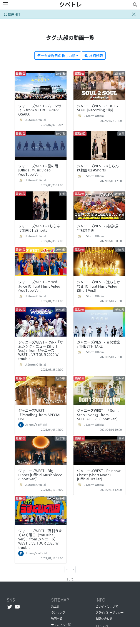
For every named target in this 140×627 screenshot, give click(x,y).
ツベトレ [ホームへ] (70, 4)
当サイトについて (106, 606)
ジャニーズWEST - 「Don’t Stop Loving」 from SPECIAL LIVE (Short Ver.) (98, 414)
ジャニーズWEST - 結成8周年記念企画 (98, 228)
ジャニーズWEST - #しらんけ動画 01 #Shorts (39, 228)
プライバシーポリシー (109, 612)
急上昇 (55, 606)
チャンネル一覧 (61, 624)
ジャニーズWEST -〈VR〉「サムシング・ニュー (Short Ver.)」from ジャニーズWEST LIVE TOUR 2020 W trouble (40, 350)
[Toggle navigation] (134, 4)
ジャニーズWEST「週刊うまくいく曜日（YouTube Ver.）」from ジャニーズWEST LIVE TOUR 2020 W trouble (40, 539)
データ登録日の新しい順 (56, 55)
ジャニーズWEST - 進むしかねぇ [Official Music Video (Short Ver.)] (98, 286)
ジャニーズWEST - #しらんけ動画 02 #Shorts (98, 168)
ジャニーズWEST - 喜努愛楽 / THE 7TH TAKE (98, 344)
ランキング (58, 612)
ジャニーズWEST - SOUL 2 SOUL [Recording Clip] (97, 107)
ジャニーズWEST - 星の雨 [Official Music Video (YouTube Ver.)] (38, 170)
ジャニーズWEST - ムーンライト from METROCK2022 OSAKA (39, 110)
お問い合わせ (103, 618)
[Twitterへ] (10, 606)
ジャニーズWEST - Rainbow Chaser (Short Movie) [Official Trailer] (99, 474)
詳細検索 (94, 55)
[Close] (134, 14)
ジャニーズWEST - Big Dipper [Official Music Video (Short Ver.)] (40, 474)
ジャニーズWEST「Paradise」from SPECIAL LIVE (39, 414)
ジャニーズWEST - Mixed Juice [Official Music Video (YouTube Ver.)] (39, 286)
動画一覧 (56, 618)
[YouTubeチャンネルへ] (17, 606)
